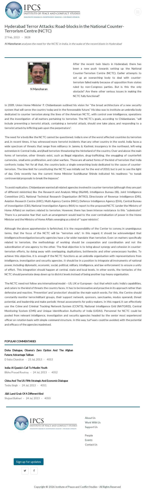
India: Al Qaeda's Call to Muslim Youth (26, 367)
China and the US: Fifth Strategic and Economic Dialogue (36, 380)
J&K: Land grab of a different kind (24, 393)
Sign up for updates (28, 461)
